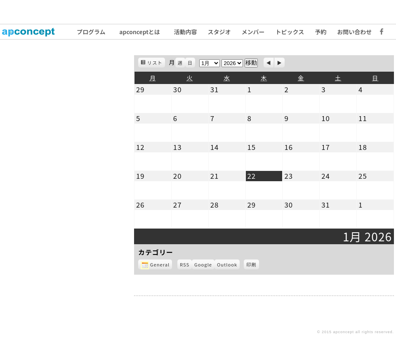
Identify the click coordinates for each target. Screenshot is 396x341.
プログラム (91, 32)
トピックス (290, 32)
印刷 (252, 265)
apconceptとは (139, 32)
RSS (184, 264)
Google (204, 265)
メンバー (253, 32)
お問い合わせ (354, 32)
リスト (156, 63)
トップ (33, 31)
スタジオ (219, 32)
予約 (320, 32)
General (155, 264)
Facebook (379, 31)
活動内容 (185, 32)
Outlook (228, 265)
